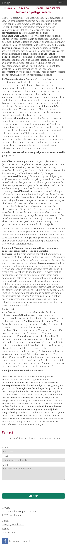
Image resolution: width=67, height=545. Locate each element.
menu (61, 2)
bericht (5, 465)
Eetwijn (6, 3)
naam (5, 447)
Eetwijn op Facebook (20, 541)
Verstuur (33, 495)
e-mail (5, 456)
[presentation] (22, 487)
